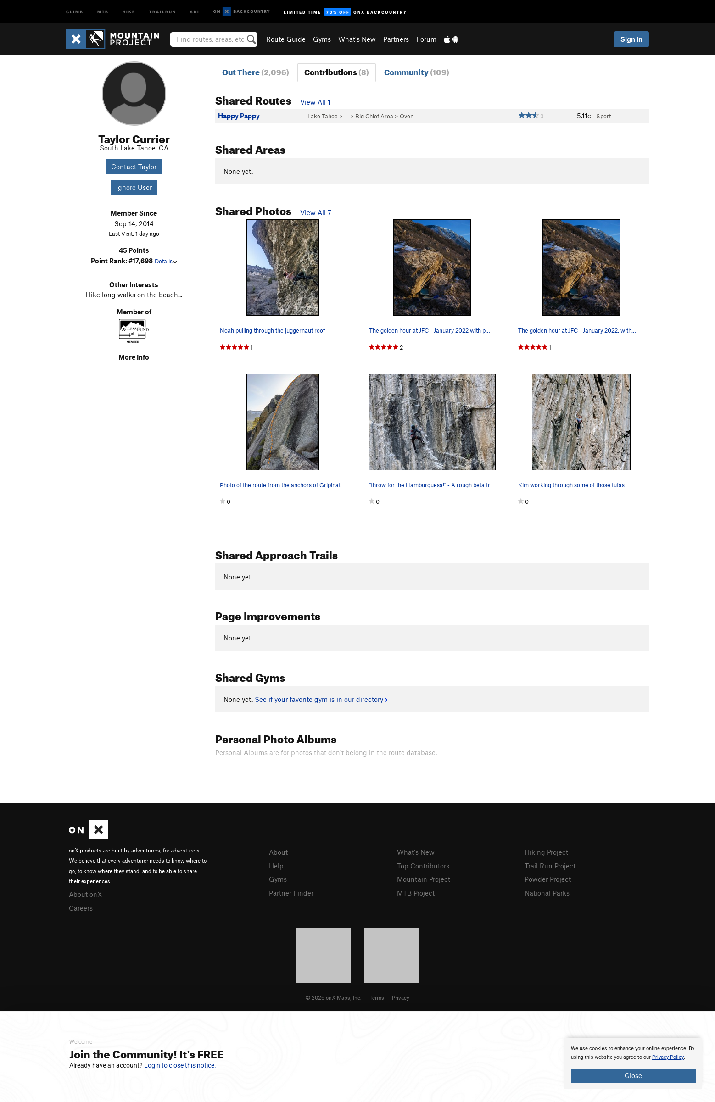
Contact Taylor (133, 166)
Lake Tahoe (322, 116)
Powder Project (548, 879)
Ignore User (134, 187)
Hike (129, 11)
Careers (81, 908)
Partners (396, 39)
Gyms (322, 39)
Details (166, 261)
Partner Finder (291, 893)
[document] (633, 1063)
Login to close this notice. (180, 1065)
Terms (376, 997)
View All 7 (315, 212)
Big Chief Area (374, 116)
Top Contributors (423, 866)
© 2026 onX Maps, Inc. (334, 997)
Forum (426, 39)
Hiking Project (546, 852)
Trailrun (162, 11)
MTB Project (416, 893)
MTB (103, 11)
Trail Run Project (550, 866)
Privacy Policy (668, 1057)
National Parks (547, 893)
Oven (406, 116)
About (278, 852)
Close (633, 1075)
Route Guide (286, 39)
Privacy (400, 997)
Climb (75, 11)
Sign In (631, 39)
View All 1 (315, 102)
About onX (85, 894)
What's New (357, 39)
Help (276, 866)
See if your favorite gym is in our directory (321, 699)
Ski (195, 11)
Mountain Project (423, 879)
